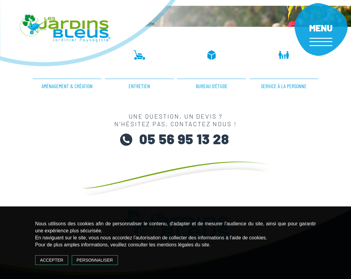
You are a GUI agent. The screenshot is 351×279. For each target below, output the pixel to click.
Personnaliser (95, 260)
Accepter (51, 260)
